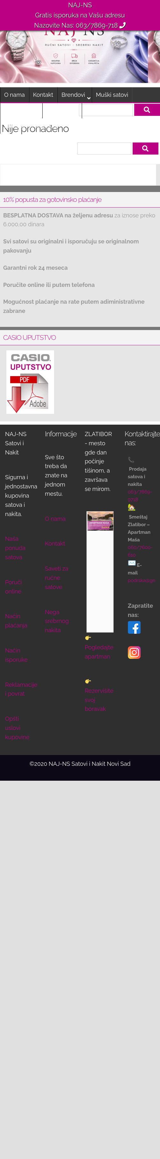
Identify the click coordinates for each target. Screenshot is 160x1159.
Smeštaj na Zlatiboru (31, 126)
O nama (14, 94)
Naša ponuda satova (15, 547)
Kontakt (43, 94)
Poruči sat (99, 110)
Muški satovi (112, 94)
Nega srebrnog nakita (57, 621)
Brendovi (73, 94)
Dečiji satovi (62, 110)
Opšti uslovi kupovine (17, 727)
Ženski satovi (21, 110)
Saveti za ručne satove (56, 577)
